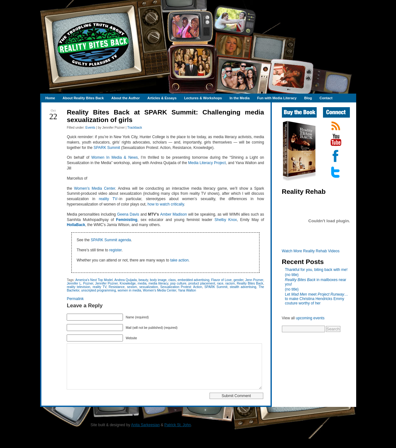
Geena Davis (128, 214)
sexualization (148, 287)
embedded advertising (193, 280)
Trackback (134, 127)
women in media (129, 290)
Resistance (117, 287)
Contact (326, 98)
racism (230, 283)
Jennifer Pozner (106, 283)
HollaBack (76, 225)
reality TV (108, 199)
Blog (308, 98)
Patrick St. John (177, 434)
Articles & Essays (161, 98)
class (172, 280)
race (220, 283)
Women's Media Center (159, 290)
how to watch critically (166, 204)
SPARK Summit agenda (111, 240)
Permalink (75, 299)
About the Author (125, 98)
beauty (143, 280)
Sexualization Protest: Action (181, 287)
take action (179, 260)
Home (50, 98)
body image (158, 280)
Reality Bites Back (250, 283)
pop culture (178, 283)
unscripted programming (98, 290)
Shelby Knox (226, 220)
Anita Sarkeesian (145, 434)
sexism (132, 287)
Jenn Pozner (254, 280)
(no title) (292, 275)
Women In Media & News (114, 157)
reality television (78, 287)
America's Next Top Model (94, 280)
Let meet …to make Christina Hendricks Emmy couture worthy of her (316, 298)
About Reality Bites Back (83, 98)
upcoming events (310, 318)
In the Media (239, 98)
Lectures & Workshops (203, 98)
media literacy (158, 283)
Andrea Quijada (125, 280)
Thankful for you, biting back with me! (316, 269)
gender (238, 280)
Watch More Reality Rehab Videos (311, 251)
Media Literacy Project (207, 163)
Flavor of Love (221, 280)
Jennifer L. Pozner (80, 283)
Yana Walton (187, 290)
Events (90, 127)
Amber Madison (173, 214)
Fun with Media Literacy (277, 98)
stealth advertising (243, 287)
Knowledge (128, 283)
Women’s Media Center (94, 188)
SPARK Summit (107, 147)
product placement (201, 283)
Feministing (126, 220)
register (115, 250)
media (142, 283)
